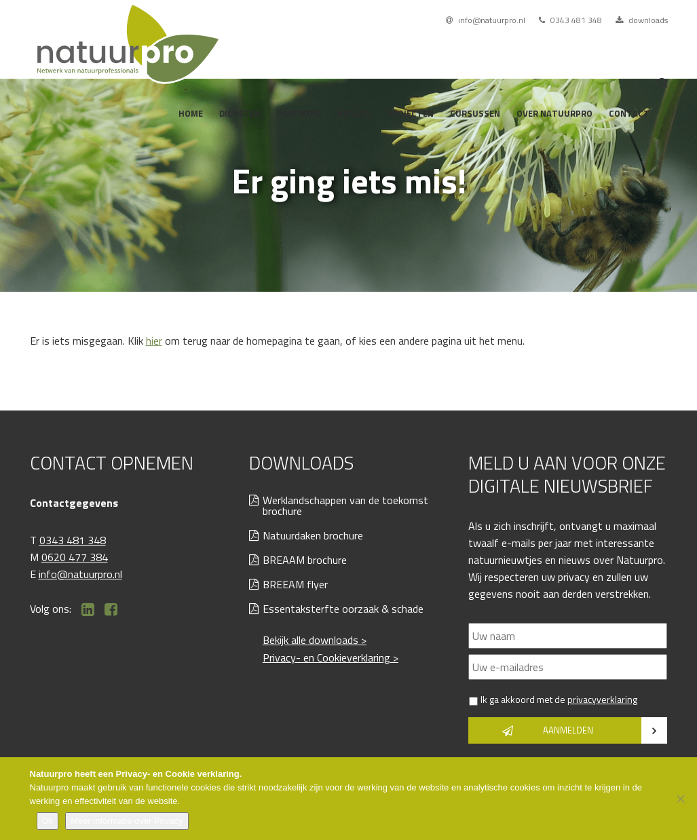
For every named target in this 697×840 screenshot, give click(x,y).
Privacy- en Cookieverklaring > (330, 657)
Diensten (240, 113)
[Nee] (680, 798)
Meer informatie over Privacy (127, 821)
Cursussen (475, 113)
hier (154, 340)
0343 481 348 (570, 20)
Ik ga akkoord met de (559, 699)
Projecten (410, 113)
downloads (642, 20)
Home (190, 113)
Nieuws (354, 113)
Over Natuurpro (554, 113)
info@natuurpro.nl (485, 20)
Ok (48, 821)
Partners (299, 113)
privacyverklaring (602, 699)
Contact (629, 113)
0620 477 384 (74, 557)
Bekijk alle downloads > (314, 640)
